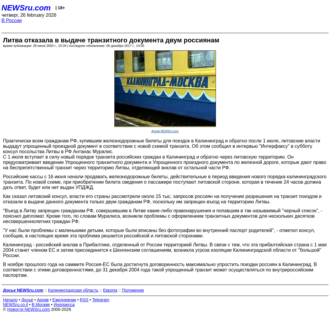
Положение (133, 290)
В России (11, 20)
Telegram (101, 299)
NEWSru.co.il (15, 304)
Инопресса (64, 304)
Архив (43, 299)
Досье (27, 299)
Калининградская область (73, 290)
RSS (84, 299)
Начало (10, 299)
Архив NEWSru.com (165, 131)
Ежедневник (64, 299)
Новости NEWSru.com (28, 309)
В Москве (41, 304)
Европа (110, 290)
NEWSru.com (26, 7)
